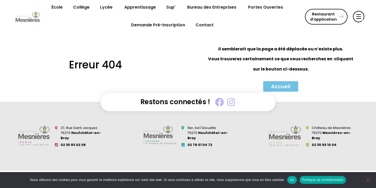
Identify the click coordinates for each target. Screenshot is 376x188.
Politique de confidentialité (322, 180)
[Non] (367, 179)
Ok (292, 180)
